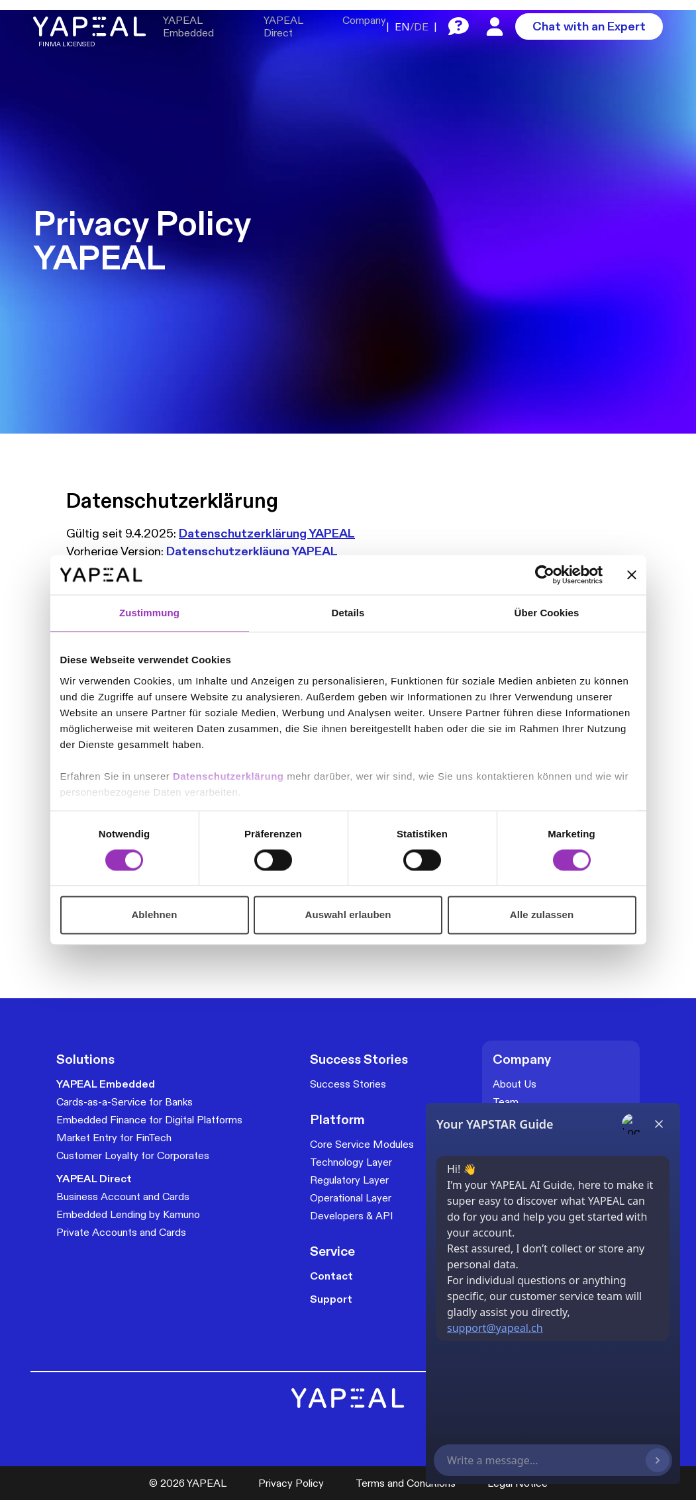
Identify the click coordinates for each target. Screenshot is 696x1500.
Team (506, 1102)
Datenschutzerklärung (230, 776)
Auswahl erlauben (348, 915)
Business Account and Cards (122, 1196)
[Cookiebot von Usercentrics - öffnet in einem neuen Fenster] (545, 575)
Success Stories (348, 1084)
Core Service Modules (362, 1144)
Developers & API (351, 1215)
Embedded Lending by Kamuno (128, 1214)
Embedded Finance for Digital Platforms (149, 1119)
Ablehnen (154, 915)
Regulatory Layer (349, 1180)
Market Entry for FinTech (114, 1137)
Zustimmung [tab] (149, 612)
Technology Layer (351, 1162)
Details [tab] (348, 612)
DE (421, 27)
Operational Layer (350, 1198)
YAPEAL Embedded (188, 26)
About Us (514, 1084)
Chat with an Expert (589, 26)
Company (364, 20)
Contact (331, 1276)
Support (331, 1299)
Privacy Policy (291, 1483)
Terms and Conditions (406, 1483)
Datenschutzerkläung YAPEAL (252, 551)
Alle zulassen (541, 915)
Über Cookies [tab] (547, 612)
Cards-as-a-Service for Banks (124, 1102)
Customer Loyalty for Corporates (132, 1155)
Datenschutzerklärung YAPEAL (267, 533)
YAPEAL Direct (283, 26)
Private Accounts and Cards (121, 1232)
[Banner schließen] (631, 574)
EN (402, 27)
